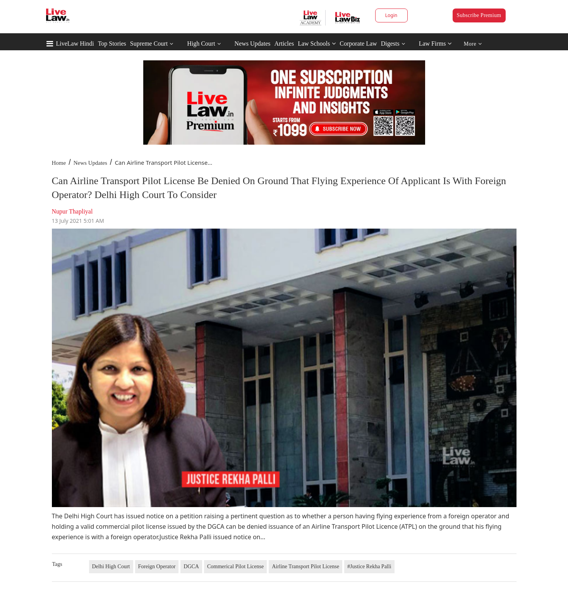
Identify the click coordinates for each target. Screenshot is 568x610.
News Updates (253, 43)
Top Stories (112, 43)
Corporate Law (358, 43)
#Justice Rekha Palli (369, 566)
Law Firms (435, 43)
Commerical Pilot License (235, 566)
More (473, 44)
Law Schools (317, 43)
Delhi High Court (111, 566)
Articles (284, 43)
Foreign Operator (157, 566)
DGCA (191, 566)
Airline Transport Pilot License (305, 566)
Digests (390, 43)
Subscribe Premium (479, 15)
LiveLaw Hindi (75, 43)
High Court (201, 43)
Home (59, 163)
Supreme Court (149, 43)
